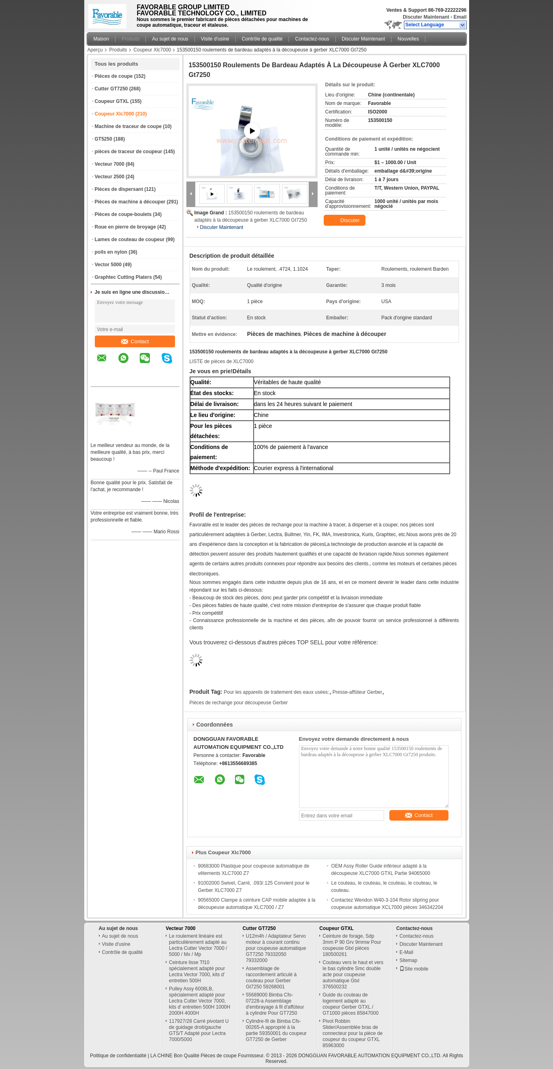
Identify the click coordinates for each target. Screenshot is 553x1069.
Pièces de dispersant (119, 189)
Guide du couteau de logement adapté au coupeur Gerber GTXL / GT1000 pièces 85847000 (350, 1004)
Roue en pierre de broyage (125, 227)
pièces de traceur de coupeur (128, 151)
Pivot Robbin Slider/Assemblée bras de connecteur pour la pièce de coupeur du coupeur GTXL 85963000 (352, 1033)
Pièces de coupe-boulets (123, 214)
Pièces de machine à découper (130, 202)
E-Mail (406, 952)
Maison (101, 39)
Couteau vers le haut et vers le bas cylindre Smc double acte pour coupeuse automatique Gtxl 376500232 (352, 975)
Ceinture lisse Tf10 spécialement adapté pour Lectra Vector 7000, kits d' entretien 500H (197, 971)
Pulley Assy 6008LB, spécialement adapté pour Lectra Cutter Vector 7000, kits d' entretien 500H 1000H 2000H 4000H (199, 1001)
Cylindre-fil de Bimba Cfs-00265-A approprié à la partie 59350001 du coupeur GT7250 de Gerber (276, 1030)
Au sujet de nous (170, 39)
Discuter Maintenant (426, 17)
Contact (135, 341)
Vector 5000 (108, 264)
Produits (130, 39)
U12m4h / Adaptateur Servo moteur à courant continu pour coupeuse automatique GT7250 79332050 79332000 (276, 948)
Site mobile (413, 969)
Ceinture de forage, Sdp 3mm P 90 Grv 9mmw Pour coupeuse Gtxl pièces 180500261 (351, 945)
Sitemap (408, 960)
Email (459, 17)
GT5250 (103, 139)
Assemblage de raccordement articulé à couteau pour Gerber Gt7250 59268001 (271, 978)
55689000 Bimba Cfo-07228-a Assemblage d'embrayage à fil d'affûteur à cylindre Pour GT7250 (275, 1004)
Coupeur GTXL (112, 101)
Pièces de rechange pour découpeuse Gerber (239, 703)
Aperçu (95, 50)
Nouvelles (408, 39)
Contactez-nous (312, 39)
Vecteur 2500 (109, 177)
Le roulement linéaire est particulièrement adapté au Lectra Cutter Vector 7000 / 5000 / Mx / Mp (198, 945)
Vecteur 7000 (109, 164)
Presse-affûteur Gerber (357, 692)
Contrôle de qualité (262, 39)
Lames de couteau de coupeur (130, 239)
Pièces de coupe (114, 76)
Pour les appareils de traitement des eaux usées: (276, 692)
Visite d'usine (215, 39)
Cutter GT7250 (111, 89)
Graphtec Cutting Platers (123, 277)
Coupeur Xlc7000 (152, 50)
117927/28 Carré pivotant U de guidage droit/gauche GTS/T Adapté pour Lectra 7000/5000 (198, 1030)
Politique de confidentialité (118, 1055)
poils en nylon (111, 252)
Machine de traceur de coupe (128, 126)
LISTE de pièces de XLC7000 (222, 361)
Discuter (345, 220)
